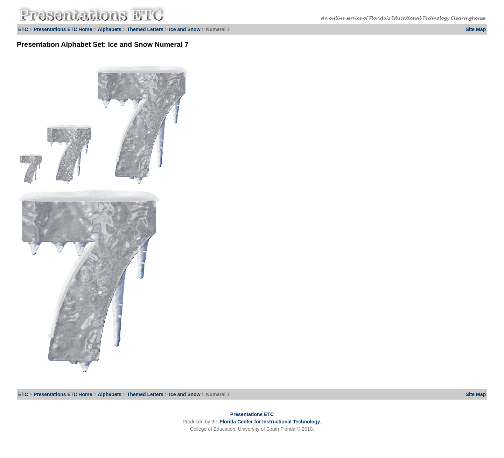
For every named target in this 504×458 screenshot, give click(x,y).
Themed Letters (145, 29)
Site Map (475, 29)
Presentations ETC (252, 414)
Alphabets (109, 29)
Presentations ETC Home (63, 29)
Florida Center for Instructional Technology (270, 421)
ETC (23, 29)
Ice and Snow (185, 29)
